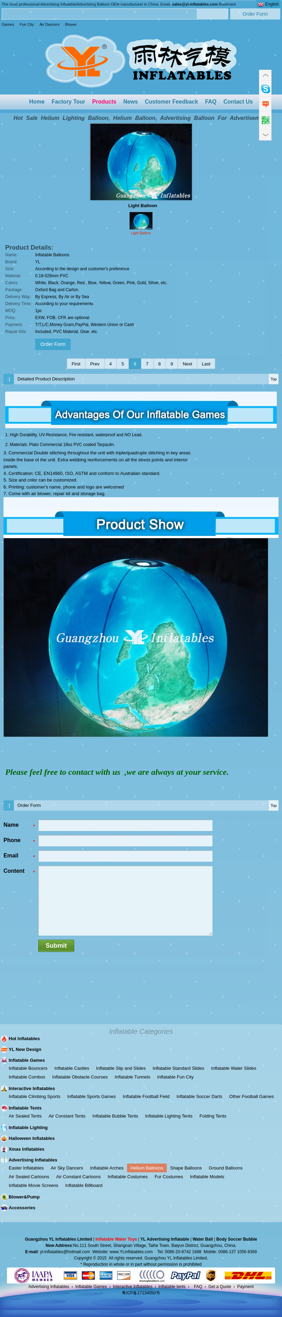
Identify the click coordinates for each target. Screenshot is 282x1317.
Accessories (22, 1207)
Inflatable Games (27, 1060)
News (130, 102)
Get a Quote (219, 1286)
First (76, 363)
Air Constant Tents (66, 1116)
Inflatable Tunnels (132, 1077)
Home (37, 102)
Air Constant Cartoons (78, 1176)
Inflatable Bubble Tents (115, 1116)
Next (187, 363)
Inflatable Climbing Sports (34, 1096)
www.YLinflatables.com (131, 1251)
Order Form (255, 14)
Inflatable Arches (107, 1168)
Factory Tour (68, 102)
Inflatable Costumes (128, 1176)
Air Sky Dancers (66, 1168)
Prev (95, 363)
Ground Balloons (226, 1168)
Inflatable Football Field (146, 1096)
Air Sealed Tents (25, 1116)
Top (274, 379)
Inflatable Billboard (83, 1185)
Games (8, 24)
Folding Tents (212, 1116)
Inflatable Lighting (28, 1127)
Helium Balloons (147, 1168)
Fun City (26, 24)
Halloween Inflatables (32, 1138)
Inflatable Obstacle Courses (80, 1077)
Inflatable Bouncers (28, 1068)
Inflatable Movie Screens (33, 1185)
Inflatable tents (172, 1286)
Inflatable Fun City (175, 1077)
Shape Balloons (186, 1168)
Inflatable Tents (25, 1108)
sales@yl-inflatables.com (195, 4)
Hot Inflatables (24, 1038)
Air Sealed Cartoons (29, 1176)
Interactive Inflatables (32, 1088)
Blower (71, 24)
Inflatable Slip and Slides (121, 1068)
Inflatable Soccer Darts (199, 1096)
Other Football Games (251, 1096)
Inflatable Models (207, 1176)
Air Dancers (49, 24)
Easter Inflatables (26, 1168)
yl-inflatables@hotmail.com (65, 1251)
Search (212, 14)
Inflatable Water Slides (234, 1068)
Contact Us (238, 102)
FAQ (211, 102)
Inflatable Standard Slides (178, 1068)
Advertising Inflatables (33, 1160)
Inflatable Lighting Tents (169, 1116)
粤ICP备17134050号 (141, 1292)
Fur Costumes (169, 1176)
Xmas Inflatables (27, 1149)
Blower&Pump (24, 1196)
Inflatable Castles (71, 1068)
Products (104, 102)
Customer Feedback (171, 102)
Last (206, 363)
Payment (245, 1286)
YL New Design (25, 1049)
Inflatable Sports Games (91, 1096)
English (268, 4)
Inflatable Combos (27, 1077)
